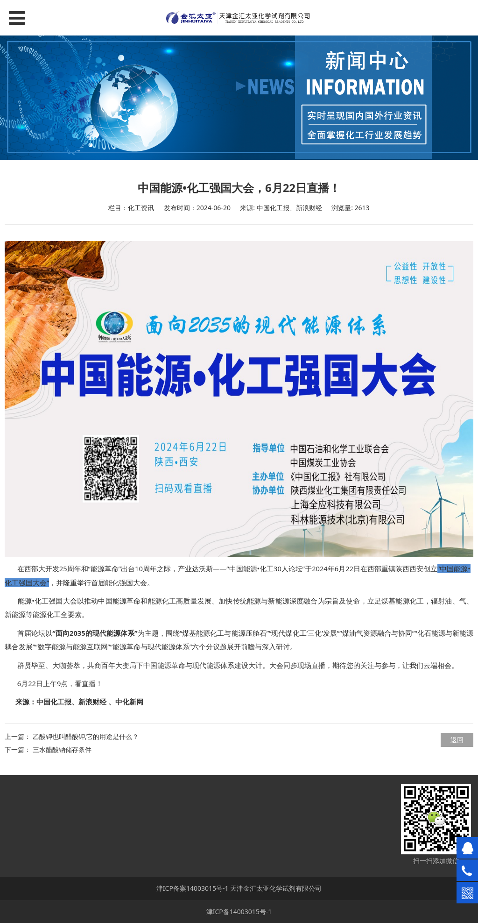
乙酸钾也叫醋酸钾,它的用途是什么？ (86, 736)
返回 (457, 739)
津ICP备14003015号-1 (239, 911)
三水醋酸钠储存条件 (62, 749)
